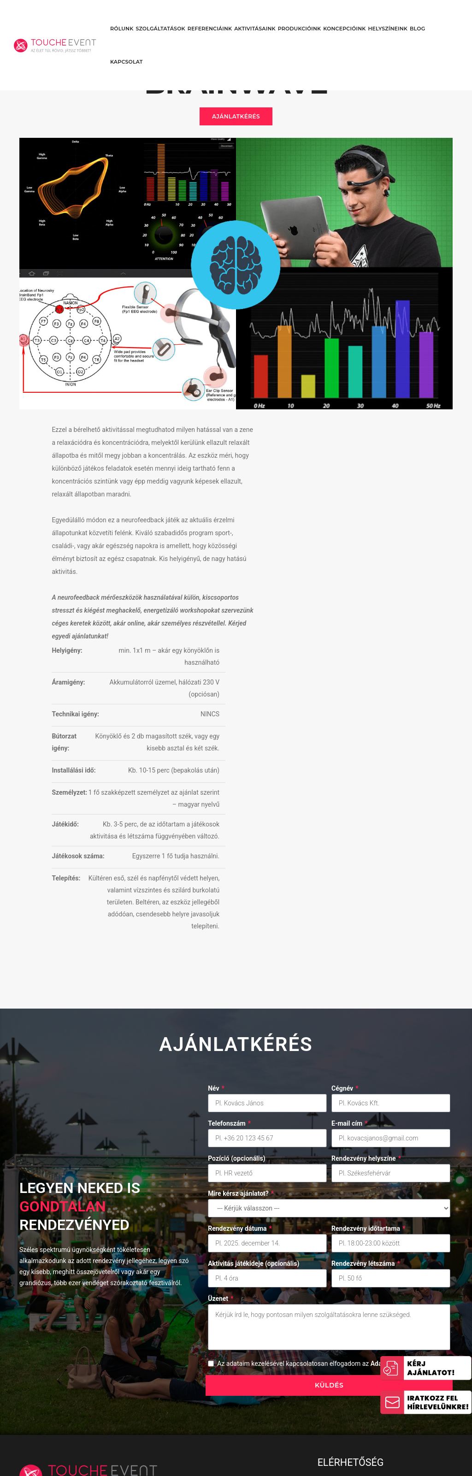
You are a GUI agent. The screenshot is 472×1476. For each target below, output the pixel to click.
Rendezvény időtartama (368, 1071)
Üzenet (220, 1141)
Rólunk (121, 16)
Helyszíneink (387, 16)
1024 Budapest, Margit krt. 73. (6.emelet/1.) (374, 1336)
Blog (417, 16)
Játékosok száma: (295, 672)
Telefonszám (229, 965)
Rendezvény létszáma (365, 1106)
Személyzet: (298, 591)
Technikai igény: (304, 500)
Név (216, 930)
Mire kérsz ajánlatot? (241, 1035)
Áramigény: (296, 468)
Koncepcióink (344, 16)
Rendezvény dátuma (240, 1071)
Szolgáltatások (160, 16)
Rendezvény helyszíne (366, 1000)
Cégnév (345, 930)
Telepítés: (294, 700)
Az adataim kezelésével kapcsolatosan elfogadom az (331, 1206)
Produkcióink (299, 16)
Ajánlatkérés (236, 122)
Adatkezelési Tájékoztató (304, 1416)
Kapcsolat (126, 50)
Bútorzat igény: (292, 528)
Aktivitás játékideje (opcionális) (253, 1106)
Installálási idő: (296, 563)
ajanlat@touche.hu (357, 1379)
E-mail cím (349, 965)
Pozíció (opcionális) (236, 1000)
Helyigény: (295, 437)
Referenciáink (210, 16)
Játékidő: (293, 622)
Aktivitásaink (254, 16)
